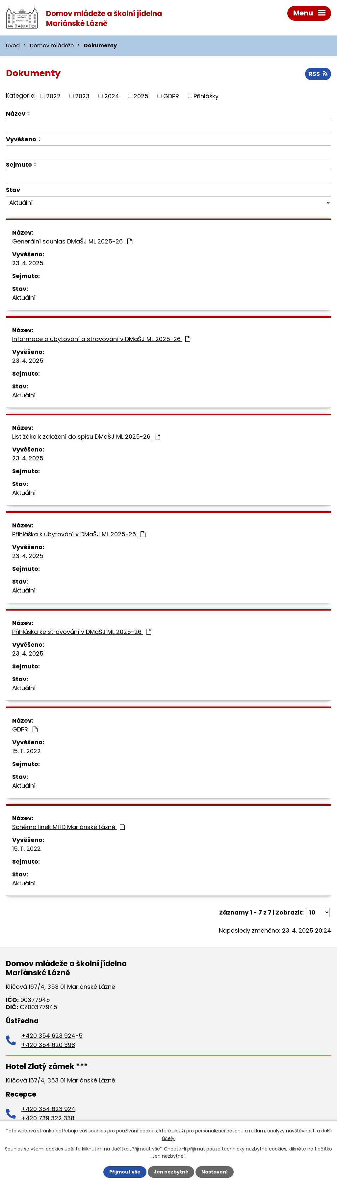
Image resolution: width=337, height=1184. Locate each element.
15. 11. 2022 (26, 751)
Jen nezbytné (171, 1172)
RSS (318, 74)
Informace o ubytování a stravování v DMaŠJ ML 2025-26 (101, 339)
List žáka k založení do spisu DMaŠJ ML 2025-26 (86, 436)
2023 (82, 96)
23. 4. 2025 (27, 263)
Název (15, 113)
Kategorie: (21, 95)
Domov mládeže (52, 45)
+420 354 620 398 (48, 1045)
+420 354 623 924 (48, 1036)
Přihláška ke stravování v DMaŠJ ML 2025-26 (81, 632)
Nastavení (214, 1172)
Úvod (13, 45)
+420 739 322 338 (47, 1118)
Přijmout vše (125, 1172)
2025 (141, 96)
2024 (111, 96)
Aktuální (24, 297)
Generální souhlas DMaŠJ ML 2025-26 (72, 241)
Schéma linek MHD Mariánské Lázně (68, 827)
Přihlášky (206, 96)
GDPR (171, 96)
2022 (53, 96)
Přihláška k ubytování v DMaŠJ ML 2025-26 (78, 534)
